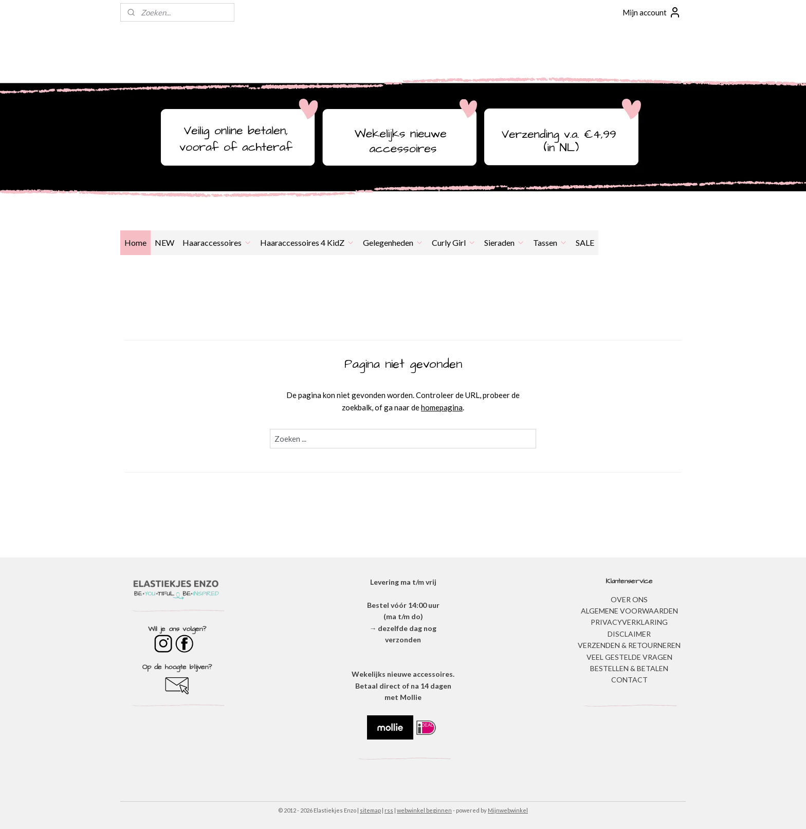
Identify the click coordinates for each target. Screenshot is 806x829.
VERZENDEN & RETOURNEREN (629, 645)
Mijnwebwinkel (508, 810)
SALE (585, 242)
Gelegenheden (393, 242)
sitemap (370, 810)
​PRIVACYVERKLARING (629, 622)
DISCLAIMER (629, 633)
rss (388, 810)
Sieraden (504, 242)
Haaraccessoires (217, 242)
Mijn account (651, 12)
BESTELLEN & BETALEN (629, 668)
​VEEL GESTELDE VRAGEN (629, 657)
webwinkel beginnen (424, 810)
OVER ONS (629, 599)
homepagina (442, 407)
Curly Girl (454, 242)
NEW (164, 242)
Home (135, 242)
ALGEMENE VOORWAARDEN (629, 610)
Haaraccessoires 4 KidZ (307, 242)
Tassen (550, 242)
